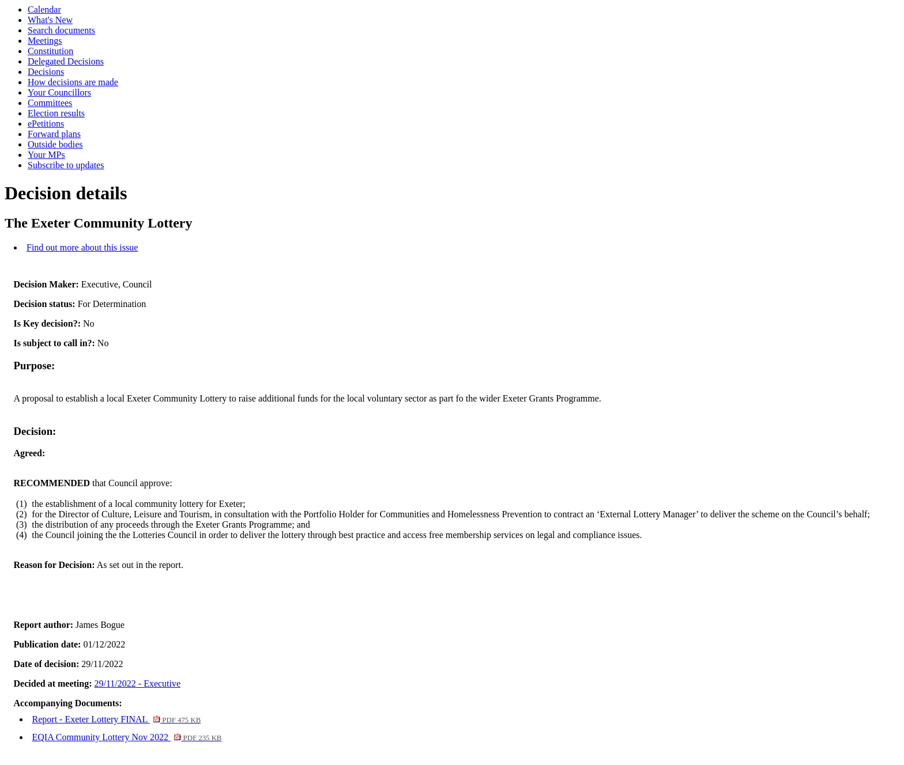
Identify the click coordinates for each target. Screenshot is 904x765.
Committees (50, 103)
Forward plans (54, 134)
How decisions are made (73, 82)
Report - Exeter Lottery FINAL (116, 719)
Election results (56, 113)
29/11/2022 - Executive (138, 683)
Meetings (45, 41)
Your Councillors (59, 92)
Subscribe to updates (66, 165)
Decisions (46, 72)
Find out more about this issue (82, 247)
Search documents (61, 30)
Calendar (44, 9)
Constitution (50, 51)
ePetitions (46, 123)
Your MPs (46, 155)
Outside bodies (55, 144)
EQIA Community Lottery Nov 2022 (127, 737)
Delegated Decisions (66, 61)
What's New (50, 20)
